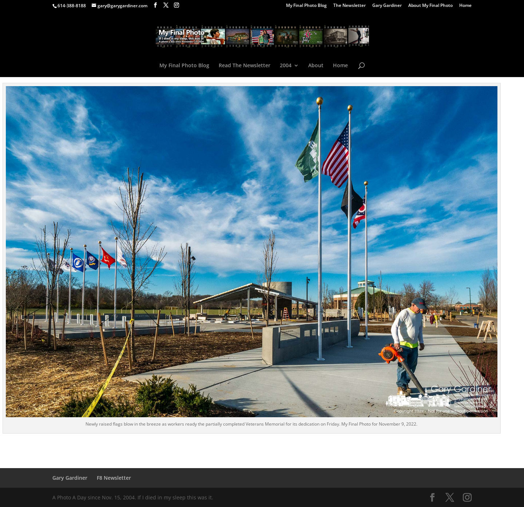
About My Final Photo (430, 5)
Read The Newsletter (244, 66)
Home (465, 5)
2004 (285, 66)
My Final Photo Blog (306, 5)
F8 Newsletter (114, 477)
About (315, 66)
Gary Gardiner (387, 5)
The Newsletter (349, 5)
